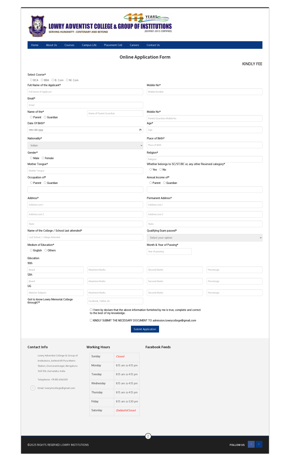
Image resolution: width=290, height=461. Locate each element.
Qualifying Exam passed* (162, 230)
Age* (150, 123)
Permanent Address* (159, 198)
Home (34, 45)
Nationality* (35, 138)
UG (29, 286)
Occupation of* (37, 177)
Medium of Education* (41, 244)
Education (33, 258)
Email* (31, 98)
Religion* (152, 152)
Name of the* (36, 111)
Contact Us (153, 45)
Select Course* (37, 74)
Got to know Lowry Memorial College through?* (50, 301)
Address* (33, 198)
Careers (134, 45)
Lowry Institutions (75, 444)
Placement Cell (113, 45)
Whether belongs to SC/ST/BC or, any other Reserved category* (186, 164)
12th (30, 274)
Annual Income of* (158, 177)
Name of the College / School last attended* (55, 230)
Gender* (33, 152)
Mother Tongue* (38, 164)
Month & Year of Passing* (162, 244)
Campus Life (89, 45)
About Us (51, 45)
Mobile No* (154, 85)
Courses (69, 45)
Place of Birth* (156, 138)
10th (30, 263)
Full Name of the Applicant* (44, 85)
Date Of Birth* (36, 123)
